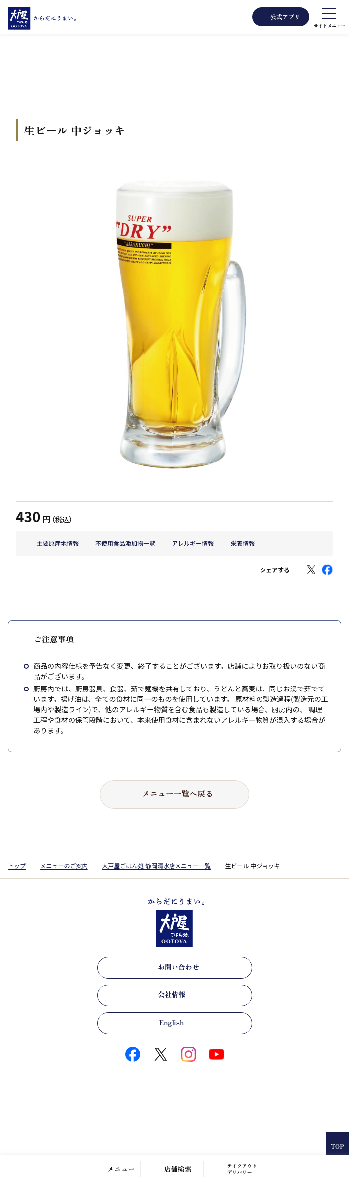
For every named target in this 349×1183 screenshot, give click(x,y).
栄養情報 (243, 543)
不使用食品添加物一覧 (125, 543)
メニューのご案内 (64, 865)
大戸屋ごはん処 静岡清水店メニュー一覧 (156, 865)
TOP (337, 1146)
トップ (17, 865)
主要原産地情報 (58, 543)
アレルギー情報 (193, 543)
